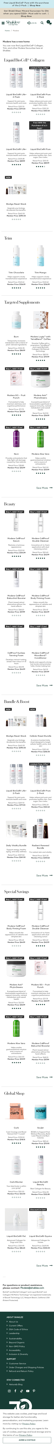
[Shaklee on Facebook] (15, 1391)
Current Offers (16, 1325)
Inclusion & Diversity (18, 1354)
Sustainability (15, 1338)
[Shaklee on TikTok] (21, 1389)
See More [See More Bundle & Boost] (44, 875)
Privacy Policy (28, 1423)
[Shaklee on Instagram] (9, 1391)
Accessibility (15, 1350)
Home (7, 31)
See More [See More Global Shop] (44, 1265)
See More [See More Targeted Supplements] (44, 487)
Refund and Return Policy (21, 1371)
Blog (15, 1384)
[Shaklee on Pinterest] (34, 1391)
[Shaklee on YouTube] (28, 1391)
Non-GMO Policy (17, 1346)
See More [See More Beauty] (44, 685)
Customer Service (17, 1363)
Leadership (14, 1333)
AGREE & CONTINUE (27, 1440)
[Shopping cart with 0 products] (49, 23)
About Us (13, 1321)
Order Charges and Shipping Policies (26, 1367)
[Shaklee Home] (13, 23)
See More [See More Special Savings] (44, 1077)
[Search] (42, 23)
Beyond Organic (17, 1342)
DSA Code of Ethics (18, 1329)
